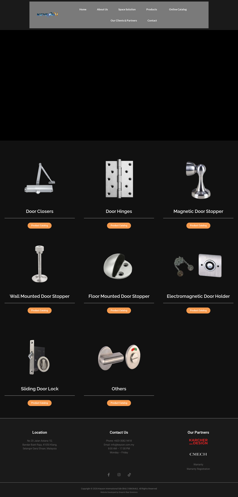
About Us (102, 9)
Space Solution (127, 9)
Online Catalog (178, 9)
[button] (152, 9)
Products (151, 9)
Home (82, 9)
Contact (152, 20)
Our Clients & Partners (124, 20)
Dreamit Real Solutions (128, 492)
